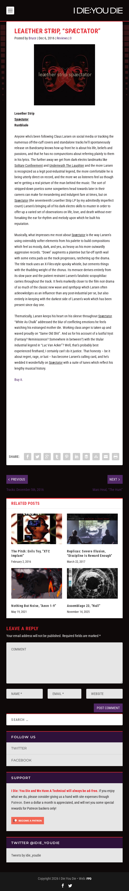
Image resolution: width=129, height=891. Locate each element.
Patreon (16, 802)
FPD (88, 878)
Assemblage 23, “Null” (83, 606)
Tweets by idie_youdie (26, 855)
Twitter (19, 748)
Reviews (62, 38)
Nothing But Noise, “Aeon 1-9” (33, 606)
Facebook (21, 760)
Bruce (32, 38)
